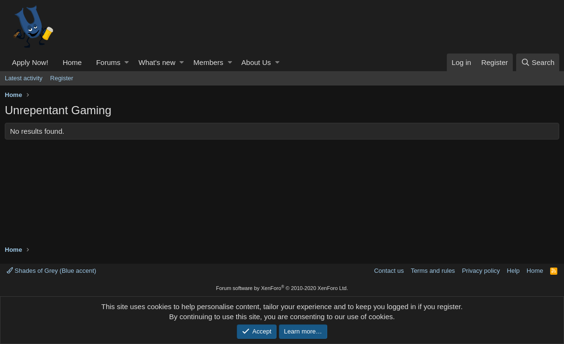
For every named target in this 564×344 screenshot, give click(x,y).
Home (72, 62)
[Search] (537, 62)
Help (513, 270)
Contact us (389, 270)
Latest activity (24, 78)
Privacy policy (481, 270)
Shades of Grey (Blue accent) (51, 270)
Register (61, 78)
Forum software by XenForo (282, 288)
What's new (156, 62)
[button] (126, 62)
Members (208, 62)
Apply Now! (30, 62)
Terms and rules (433, 270)
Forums (108, 62)
